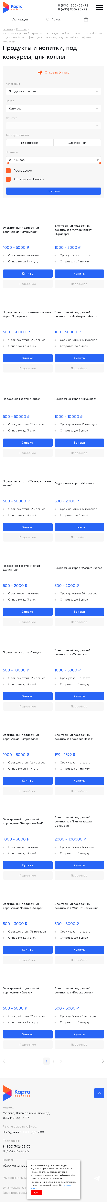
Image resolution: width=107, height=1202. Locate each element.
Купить (27, 273)
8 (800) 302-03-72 (17, 1146)
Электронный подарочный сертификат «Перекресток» (74, 990)
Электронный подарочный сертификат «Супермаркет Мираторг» (73, 229)
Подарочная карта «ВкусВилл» (75, 398)
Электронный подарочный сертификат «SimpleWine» (21, 736)
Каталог (21, 29)
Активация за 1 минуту (29, 179)
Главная (8, 29)
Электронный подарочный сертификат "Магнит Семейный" (76, 906)
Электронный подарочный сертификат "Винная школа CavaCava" (73, 821)
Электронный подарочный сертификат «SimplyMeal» (21, 229)
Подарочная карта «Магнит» (74, 483)
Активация (20, 19)
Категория (13, 83)
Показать (53, 191)
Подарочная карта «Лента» (21, 398)
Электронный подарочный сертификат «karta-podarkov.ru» (76, 314)
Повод (10, 100)
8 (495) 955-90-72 (16, 1151)
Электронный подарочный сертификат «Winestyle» (73, 652)
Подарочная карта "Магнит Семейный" (21, 567)
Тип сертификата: (17, 135)
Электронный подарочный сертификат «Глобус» (21, 990)
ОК (36, 1193)
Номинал (12, 152)
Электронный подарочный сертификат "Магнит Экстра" (23, 906)
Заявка (27, 358)
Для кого (11, 118)
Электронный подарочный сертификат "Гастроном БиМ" (23, 821)
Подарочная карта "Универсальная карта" (27, 483)
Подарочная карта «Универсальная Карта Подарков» (27, 314)
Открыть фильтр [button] (54, 72)
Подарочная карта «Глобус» (22, 652)
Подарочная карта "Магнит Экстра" (79, 567)
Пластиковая (29, 142)
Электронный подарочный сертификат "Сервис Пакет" (74, 736)
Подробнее (27, 283)
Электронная (77, 142)
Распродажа (23, 170)
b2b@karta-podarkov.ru (21, 1165)
